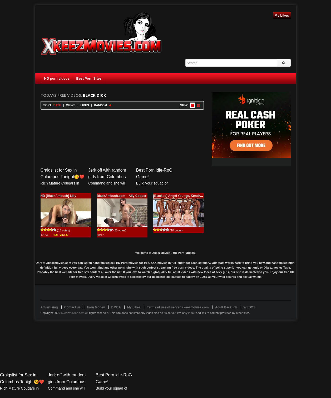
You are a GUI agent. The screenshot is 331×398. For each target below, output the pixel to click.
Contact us (72, 307)
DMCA (116, 307)
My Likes (282, 15)
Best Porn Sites (89, 78)
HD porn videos (57, 78)
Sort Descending (110, 105)
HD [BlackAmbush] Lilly (58, 196)
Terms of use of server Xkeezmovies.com (178, 307)
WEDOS (249, 307)
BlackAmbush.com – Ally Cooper (121, 196)
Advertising (49, 307)
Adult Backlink (226, 307)
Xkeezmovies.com (72, 312)
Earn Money (96, 307)
